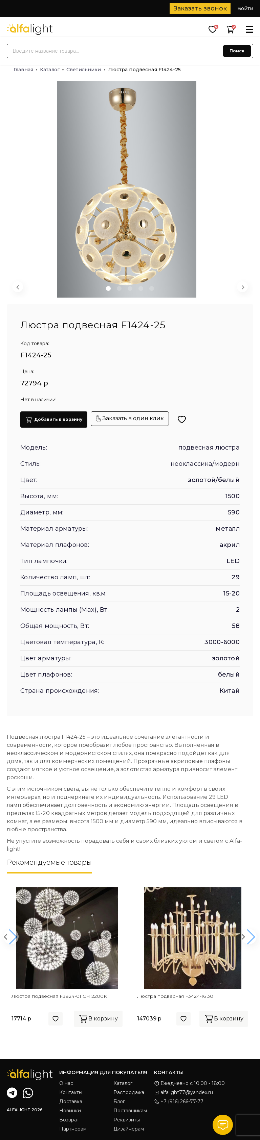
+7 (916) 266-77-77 (178, 1101)
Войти (245, 8)
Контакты (70, 1092)
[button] (108, 288)
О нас (66, 1083)
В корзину (98, 1018)
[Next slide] (242, 286)
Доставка (70, 1101)
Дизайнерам (128, 1129)
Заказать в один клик (130, 418)
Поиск (237, 50)
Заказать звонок (200, 8)
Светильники (85, 70)
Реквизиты (126, 1120)
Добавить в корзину (53, 419)
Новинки (70, 1111)
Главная (25, 70)
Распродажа (128, 1092)
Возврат (69, 1120)
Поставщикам (130, 1111)
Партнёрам (73, 1129)
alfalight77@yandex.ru (183, 1092)
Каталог (52, 70)
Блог (119, 1101)
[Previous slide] (17, 286)
